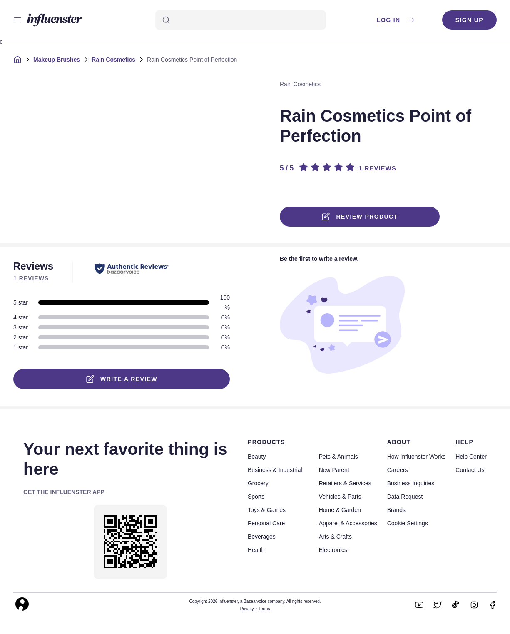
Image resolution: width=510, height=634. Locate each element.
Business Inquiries (411, 483)
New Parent (334, 470)
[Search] (240, 20)
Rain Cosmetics (113, 59)
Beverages (262, 536)
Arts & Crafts (335, 536)
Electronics (333, 550)
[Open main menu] (17, 20)
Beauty (257, 456)
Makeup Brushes (56, 59)
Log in (396, 20)
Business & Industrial (275, 470)
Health (256, 550)
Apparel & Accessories (348, 523)
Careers (397, 470)
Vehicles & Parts (340, 496)
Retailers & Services (345, 483)
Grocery (258, 483)
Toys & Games (267, 510)
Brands (396, 510)
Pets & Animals (338, 456)
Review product (360, 216)
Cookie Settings (407, 523)
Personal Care (266, 523)
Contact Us (469, 470)
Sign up (469, 20)
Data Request (405, 496)
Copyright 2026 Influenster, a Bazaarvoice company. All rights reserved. (255, 601)
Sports (256, 496)
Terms (264, 609)
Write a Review (121, 379)
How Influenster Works (416, 456)
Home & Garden (340, 510)
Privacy (247, 609)
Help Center (471, 456)
